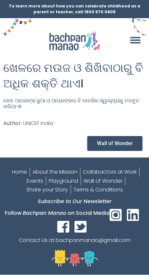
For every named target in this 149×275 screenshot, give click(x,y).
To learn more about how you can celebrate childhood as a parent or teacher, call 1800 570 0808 (74, 9)
